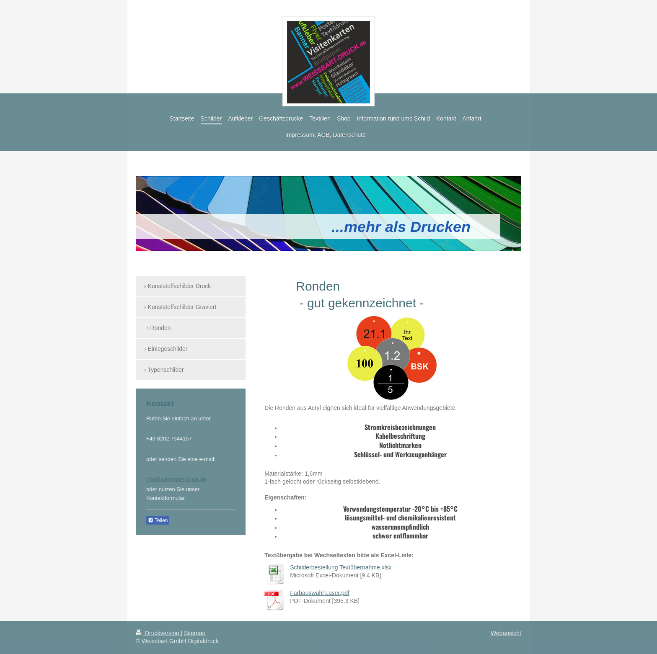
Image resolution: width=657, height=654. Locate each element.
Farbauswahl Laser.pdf (319, 593)
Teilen (158, 520)
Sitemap (194, 633)
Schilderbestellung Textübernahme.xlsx (341, 567)
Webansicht (506, 633)
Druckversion (158, 633)
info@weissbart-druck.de (176, 479)
